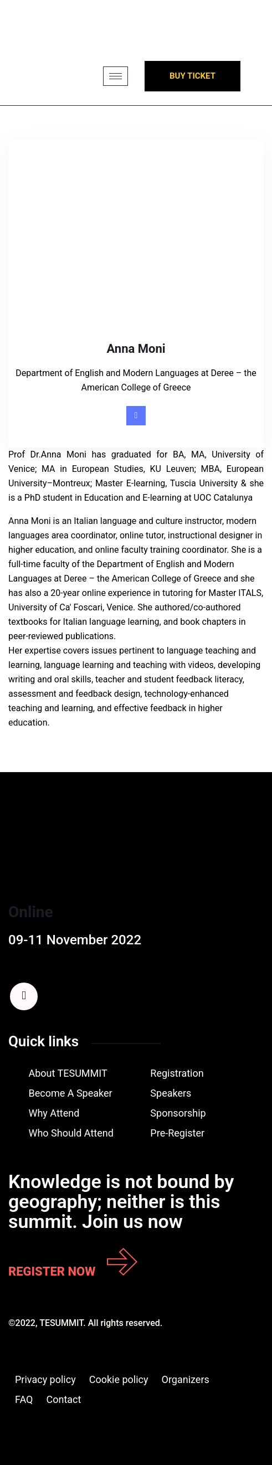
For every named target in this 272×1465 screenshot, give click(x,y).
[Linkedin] (136, 415)
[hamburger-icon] (115, 76)
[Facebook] (23, 996)
